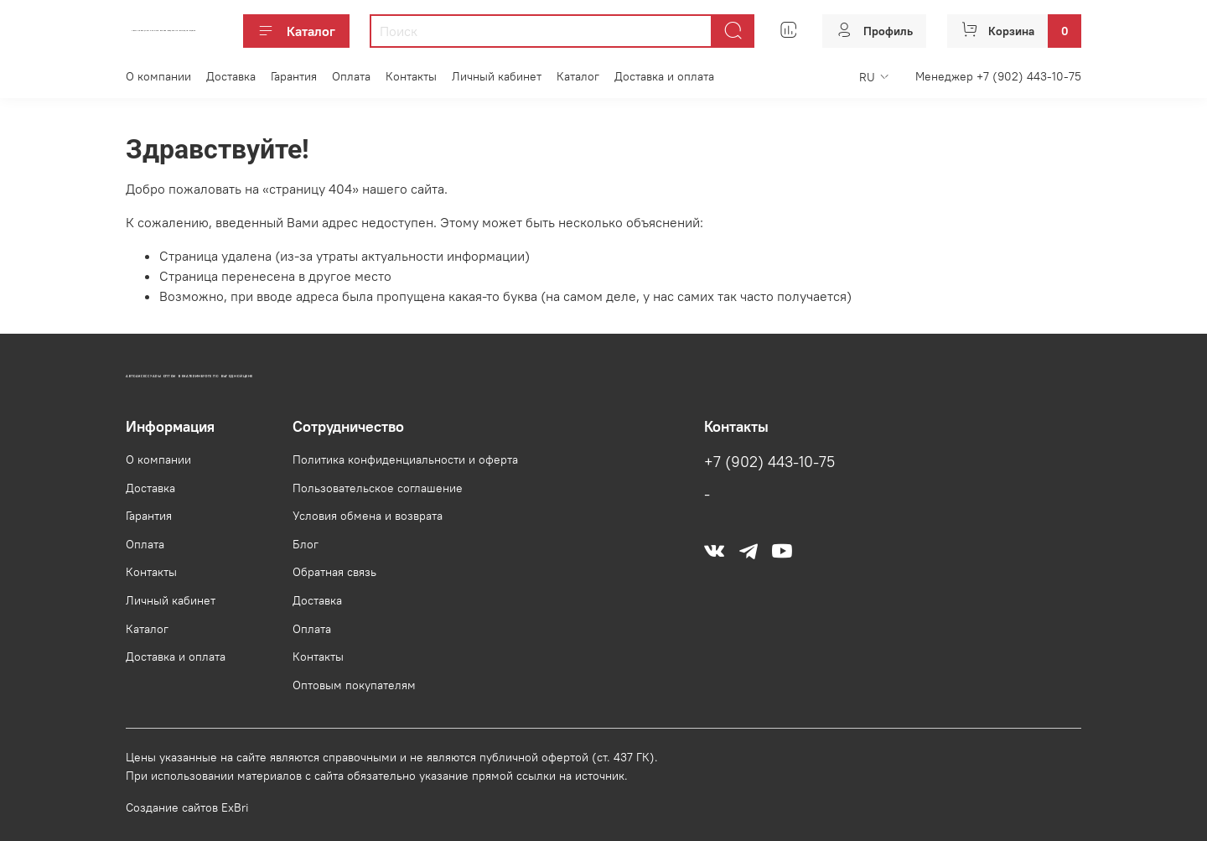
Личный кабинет (496, 76)
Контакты (411, 76)
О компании (158, 76)
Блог (306, 544)
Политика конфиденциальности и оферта (405, 459)
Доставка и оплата (664, 76)
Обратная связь (334, 571)
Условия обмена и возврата (368, 515)
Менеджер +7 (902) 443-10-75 (998, 76)
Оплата (351, 76)
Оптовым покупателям (354, 685)
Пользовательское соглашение (378, 488)
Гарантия (294, 76)
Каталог (296, 31)
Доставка (231, 76)
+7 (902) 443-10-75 (769, 462)
